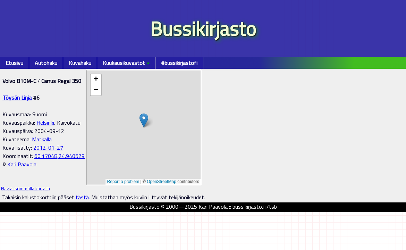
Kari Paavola (21, 164)
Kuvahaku (80, 63)
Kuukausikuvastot (126, 63)
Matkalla (42, 139)
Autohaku (46, 63)
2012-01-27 (48, 147)
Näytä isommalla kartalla (25, 188)
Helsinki (45, 122)
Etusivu (14, 63)
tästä (82, 197)
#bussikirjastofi (179, 63)
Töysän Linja (17, 97)
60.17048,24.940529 (59, 156)
